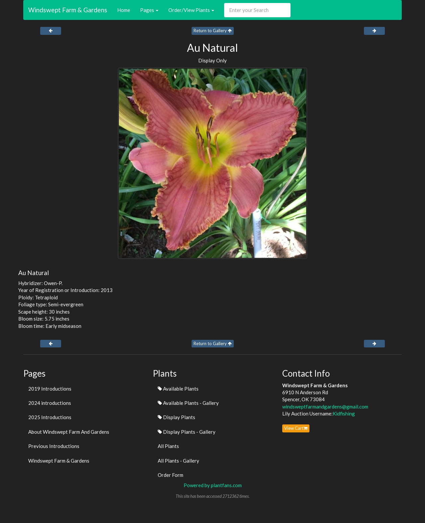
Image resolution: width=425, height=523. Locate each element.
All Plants (168, 446)
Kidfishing (344, 413)
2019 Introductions (49, 389)
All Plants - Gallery (178, 461)
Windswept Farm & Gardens (67, 10)
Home (123, 10)
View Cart (295, 428)
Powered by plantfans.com (213, 485)
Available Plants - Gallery (188, 403)
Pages (149, 10)
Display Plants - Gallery (186, 432)
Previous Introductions (53, 446)
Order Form (170, 475)
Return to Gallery (213, 30)
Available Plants (178, 389)
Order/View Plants (191, 10)
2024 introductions (49, 403)
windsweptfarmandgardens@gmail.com (325, 407)
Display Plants (176, 417)
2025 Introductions (49, 417)
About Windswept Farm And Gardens (68, 432)
